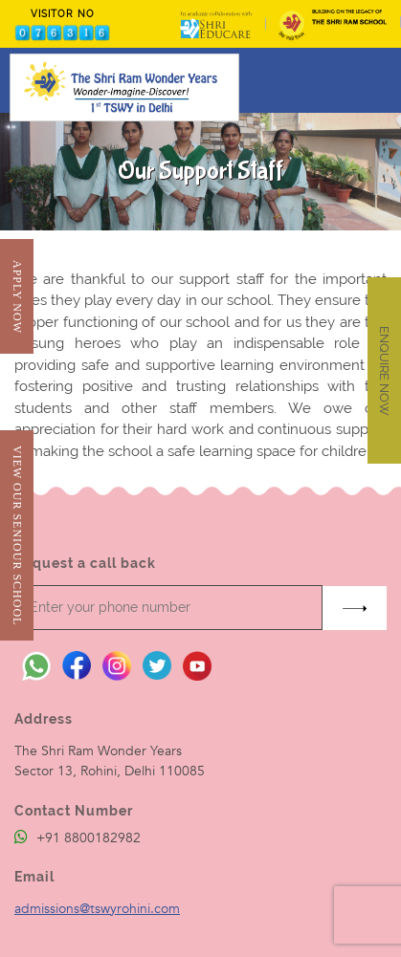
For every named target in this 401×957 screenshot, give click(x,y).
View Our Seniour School (16, 535)
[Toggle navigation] (374, 80)
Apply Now (16, 297)
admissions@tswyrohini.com (97, 909)
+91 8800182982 (77, 838)
